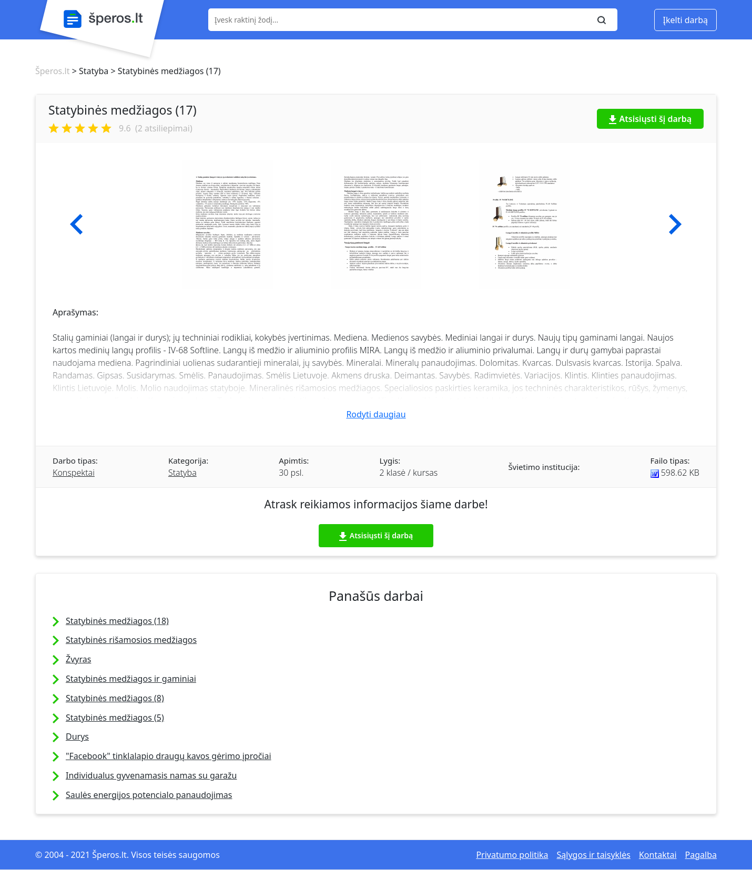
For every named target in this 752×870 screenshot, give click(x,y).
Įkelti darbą (685, 20)
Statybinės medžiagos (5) (115, 717)
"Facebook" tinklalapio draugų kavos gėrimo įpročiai (168, 756)
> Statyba (88, 71)
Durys (77, 736)
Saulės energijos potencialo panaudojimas (149, 795)
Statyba (182, 472)
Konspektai (74, 472)
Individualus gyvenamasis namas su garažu (151, 775)
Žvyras (78, 659)
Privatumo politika (512, 855)
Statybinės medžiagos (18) (117, 621)
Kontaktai (658, 855)
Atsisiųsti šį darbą (650, 119)
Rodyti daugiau (375, 414)
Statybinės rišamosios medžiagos (131, 640)
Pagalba (701, 855)
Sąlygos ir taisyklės (594, 855)
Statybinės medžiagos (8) (115, 698)
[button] (76, 224)
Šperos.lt (52, 71)
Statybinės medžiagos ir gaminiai (131, 678)
